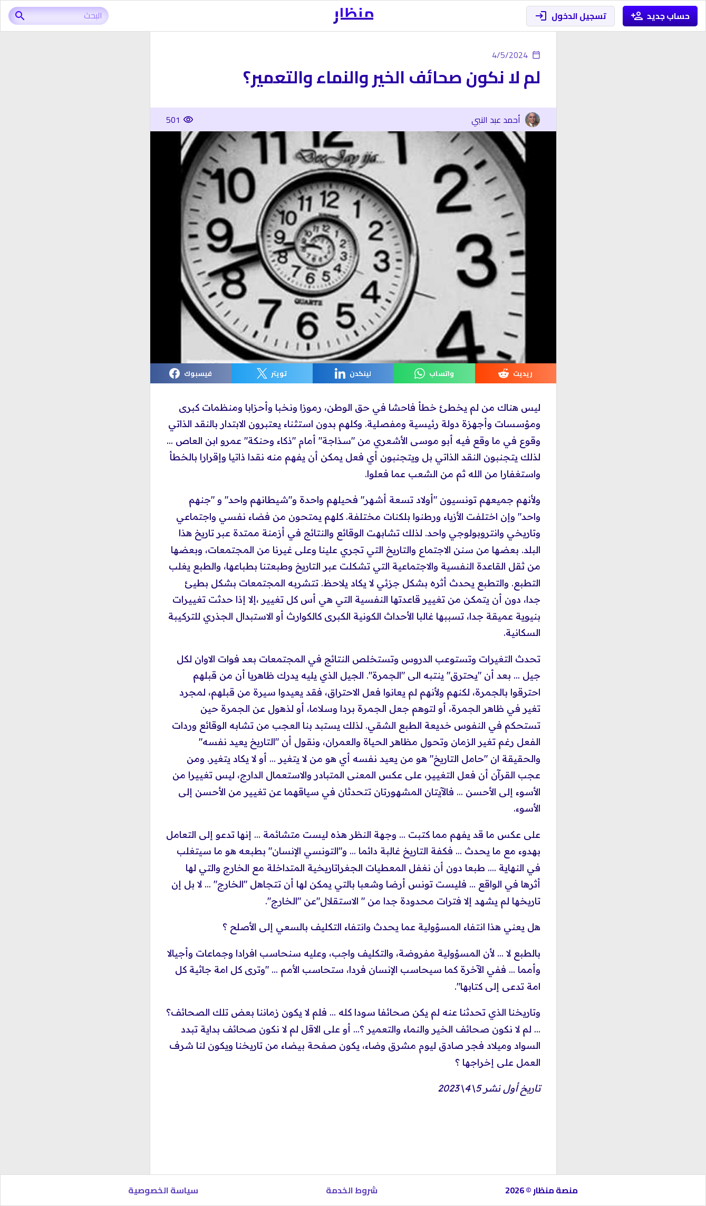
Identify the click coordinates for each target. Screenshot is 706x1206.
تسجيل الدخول (570, 16)
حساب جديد (660, 16)
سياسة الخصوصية (163, 1190)
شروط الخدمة (352, 1190)
